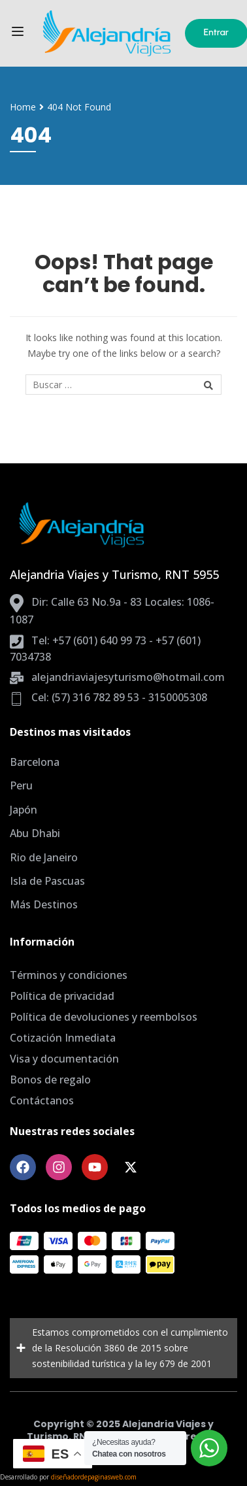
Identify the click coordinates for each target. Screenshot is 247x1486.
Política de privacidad (62, 996)
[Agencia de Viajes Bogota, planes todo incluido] (106, 33)
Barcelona (34, 762)
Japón (23, 809)
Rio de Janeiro (44, 857)
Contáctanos (42, 1100)
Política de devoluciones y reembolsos (103, 1017)
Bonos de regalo (50, 1079)
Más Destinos (44, 904)
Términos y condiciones (68, 975)
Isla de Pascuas (47, 881)
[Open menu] (19, 34)
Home (23, 107)
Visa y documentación (64, 1058)
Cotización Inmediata (63, 1038)
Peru (21, 785)
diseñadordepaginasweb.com (94, 1476)
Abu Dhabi (35, 833)
